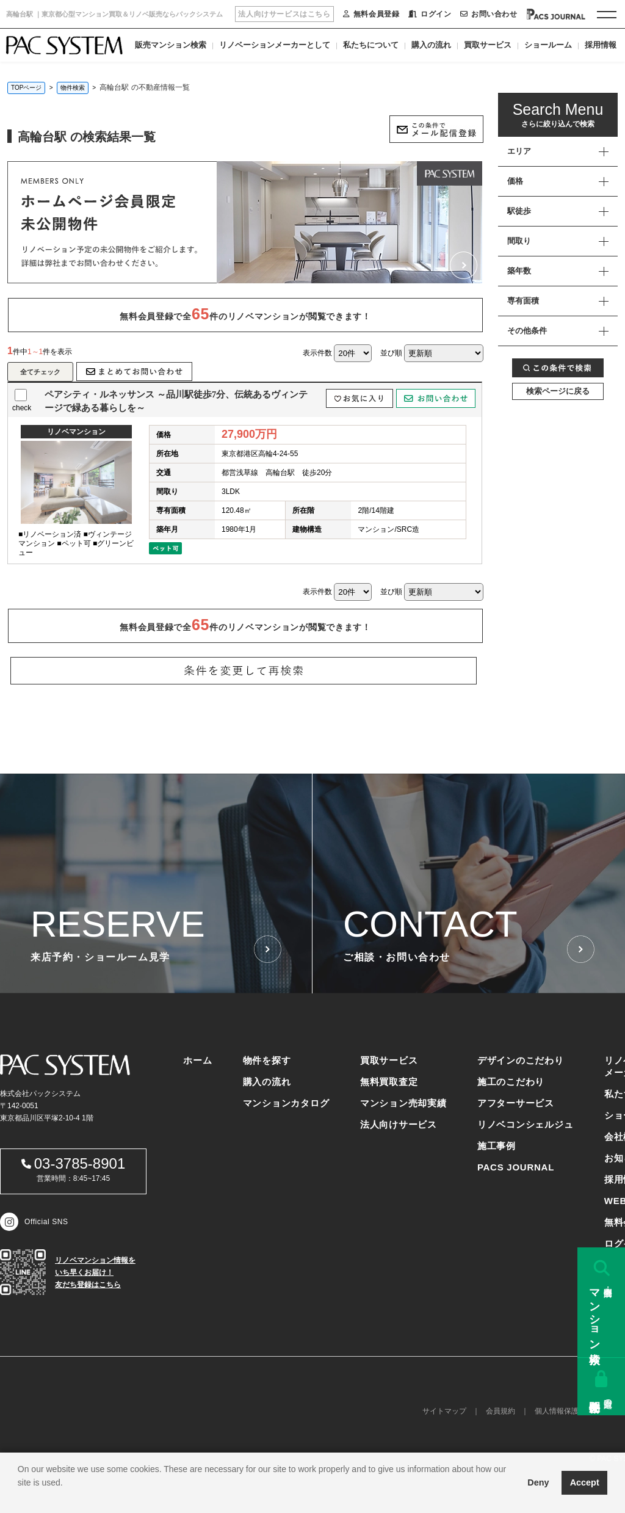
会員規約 (500, 1411)
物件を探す (267, 1060)
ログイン (429, 14)
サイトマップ (444, 1411)
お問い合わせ (488, 14)
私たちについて (371, 44)
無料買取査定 (389, 1081)
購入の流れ (431, 44)
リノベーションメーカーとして (274, 44)
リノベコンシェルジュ (525, 1124)
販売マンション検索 (170, 44)
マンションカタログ (286, 1103)
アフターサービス (515, 1103)
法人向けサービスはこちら (284, 14)
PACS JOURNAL (515, 1167)
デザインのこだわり (520, 1060)
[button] (19, 1498)
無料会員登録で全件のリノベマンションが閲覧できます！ (245, 313)
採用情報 (600, 44)
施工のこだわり (510, 1081)
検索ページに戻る (558, 391)
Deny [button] (538, 1482)
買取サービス (487, 44)
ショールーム (548, 44)
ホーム (197, 1060)
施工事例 (496, 1146)
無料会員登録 (371, 14)
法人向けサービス (398, 1124)
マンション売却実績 (403, 1103)
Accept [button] (584, 1482)
